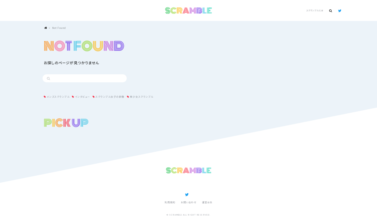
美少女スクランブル (141, 96)
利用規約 (170, 202)
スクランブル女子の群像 (110, 96)
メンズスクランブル (58, 96)
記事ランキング (176, 185)
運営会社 (207, 202)
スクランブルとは (314, 10)
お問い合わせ (188, 202)
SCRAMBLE (188, 10)
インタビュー (82, 96)
